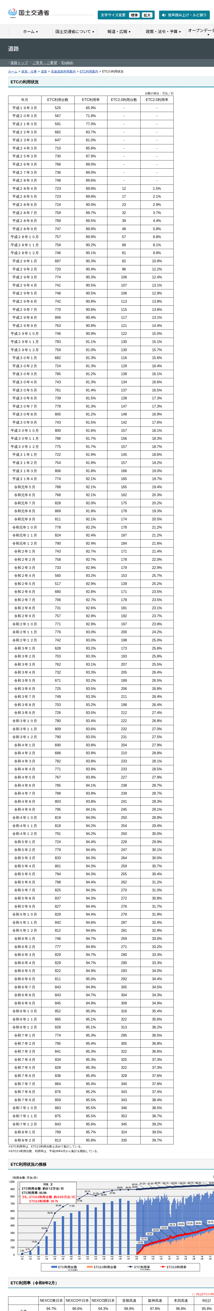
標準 (134, 15)
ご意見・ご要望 (44, 63)
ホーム (12, 71)
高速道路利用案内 (63, 71)
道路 (44, 71)
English (67, 63)
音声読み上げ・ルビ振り (187, 14)
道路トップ (19, 63)
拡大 (147, 15)
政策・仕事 (29, 71)
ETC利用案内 (89, 71)
